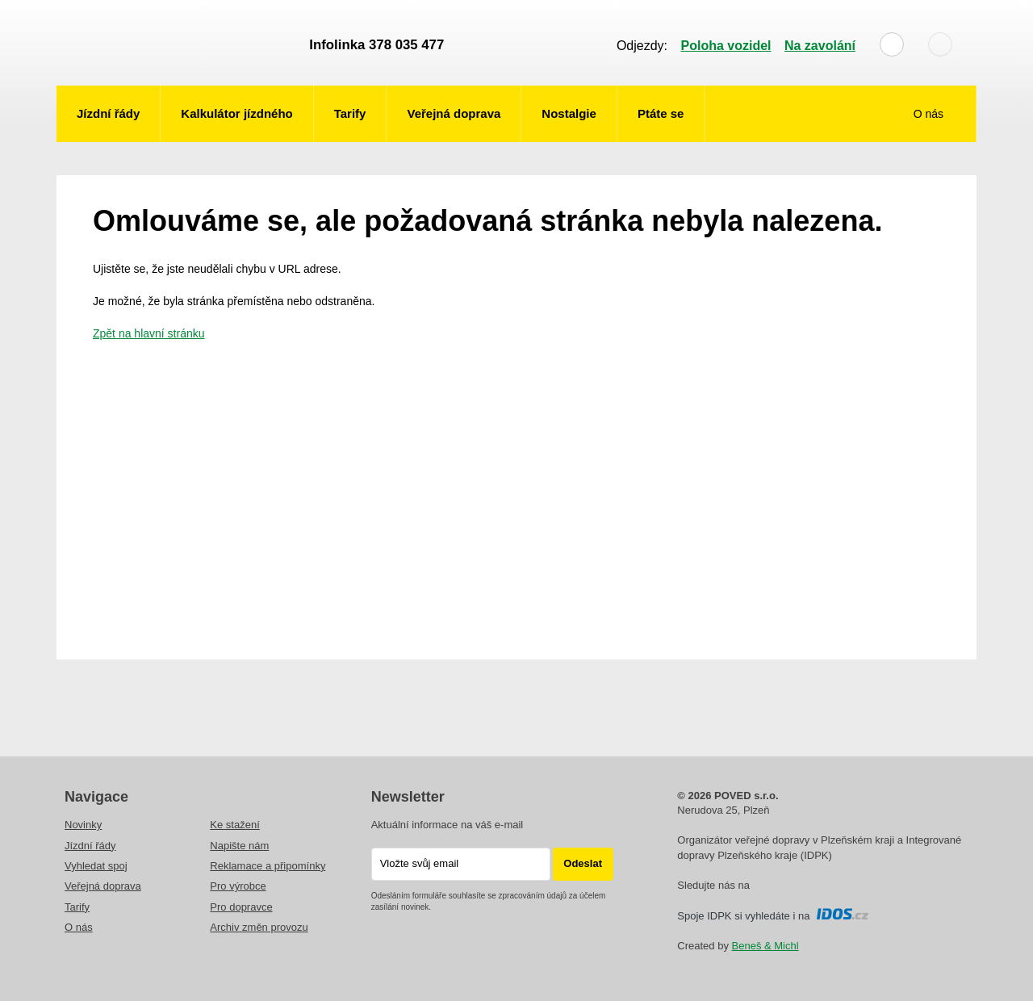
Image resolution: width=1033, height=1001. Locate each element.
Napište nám (239, 846)
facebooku (762, 886)
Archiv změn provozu (258, 927)
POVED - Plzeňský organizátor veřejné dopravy (175, 42)
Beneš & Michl (765, 946)
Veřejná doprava (453, 113)
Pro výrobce (238, 886)
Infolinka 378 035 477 (376, 44)
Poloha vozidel (726, 45)
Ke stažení (234, 825)
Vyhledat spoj (96, 866)
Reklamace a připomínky (267, 866)
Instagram (784, 886)
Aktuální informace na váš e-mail (447, 825)
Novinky (83, 825)
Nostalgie (569, 113)
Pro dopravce (241, 907)
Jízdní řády (108, 113)
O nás (930, 113)
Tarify (350, 113)
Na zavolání (819, 45)
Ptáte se (661, 113)
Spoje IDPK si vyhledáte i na (772, 916)
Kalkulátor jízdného (236, 113)
